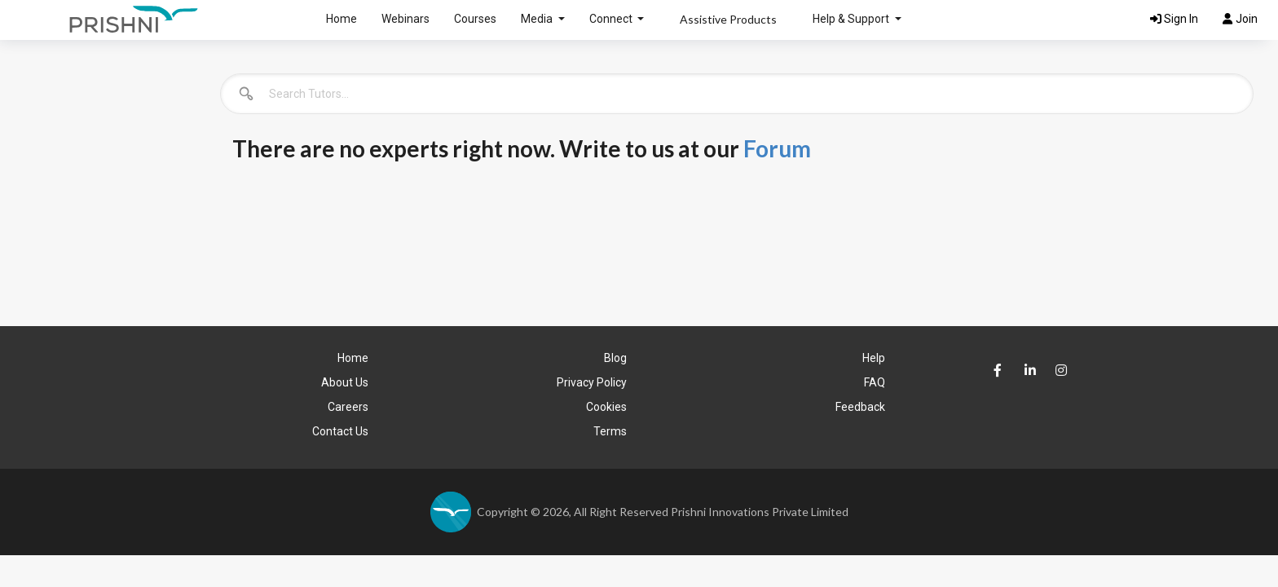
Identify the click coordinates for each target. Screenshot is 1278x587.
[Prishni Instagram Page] (1057, 365)
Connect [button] (612, 18)
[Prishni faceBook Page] (995, 371)
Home (341, 18)
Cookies (606, 406)
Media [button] (538, 18)
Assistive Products (728, 19)
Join (1240, 18)
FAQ (874, 382)
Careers (348, 406)
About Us (344, 382)
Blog (615, 357)
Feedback (860, 406)
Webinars (405, 18)
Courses (475, 18)
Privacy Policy (592, 382)
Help (873, 357)
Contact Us (340, 431)
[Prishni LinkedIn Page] (1026, 371)
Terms (610, 431)
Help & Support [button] (852, 18)
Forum (777, 148)
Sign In (1174, 18)
